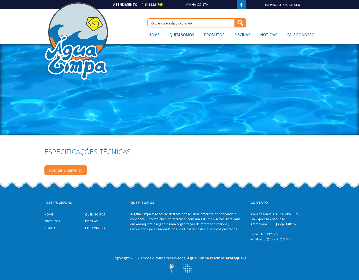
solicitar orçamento (65, 170)
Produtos (214, 34)
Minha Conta (196, 4)
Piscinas (242, 34)
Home (154, 34)
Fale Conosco (301, 34)
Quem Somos (181, 34)
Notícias (268, 34)
